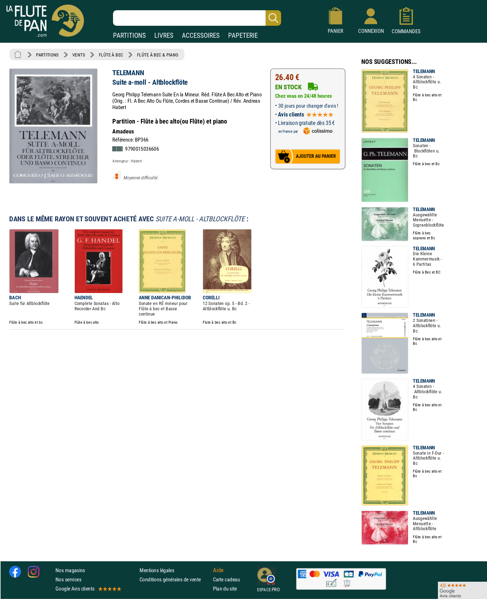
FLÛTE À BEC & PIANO (157, 55)
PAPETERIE (243, 35)
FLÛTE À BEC (111, 55)
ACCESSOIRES (201, 35)
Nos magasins (70, 570)
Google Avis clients (87, 589)
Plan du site (225, 589)
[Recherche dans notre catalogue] (197, 18)
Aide (218, 570)
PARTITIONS (129, 35)
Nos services (68, 579)
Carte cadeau (226, 579)
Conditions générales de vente (174, 579)
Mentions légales (156, 570)
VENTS (78, 55)
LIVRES (163, 35)
